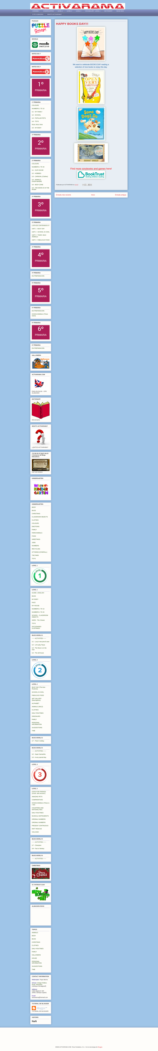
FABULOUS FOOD (38, 695)
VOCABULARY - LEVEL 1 (92, 11)
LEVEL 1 (60, 11)
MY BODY (35, 599)
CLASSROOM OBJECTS (40, 517)
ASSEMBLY (35, 11)
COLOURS (35, 105)
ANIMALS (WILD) (37, 706)
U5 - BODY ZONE (37, 184)
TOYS (34, 558)
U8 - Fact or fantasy (38, 848)
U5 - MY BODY (36, 128)
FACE (34, 602)
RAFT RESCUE (37, 829)
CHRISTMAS (36, 513)
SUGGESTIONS (37, 727)
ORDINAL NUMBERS (39, 819)
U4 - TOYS (35, 121)
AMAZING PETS (37, 796)
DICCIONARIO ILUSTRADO (36, 627)
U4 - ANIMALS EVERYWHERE (37, 180)
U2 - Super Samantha (38, 754)
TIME (33, 731)
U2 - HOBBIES (36, 173)
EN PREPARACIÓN (38, 276)
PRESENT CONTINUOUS (40, 825)
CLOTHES (35, 520)
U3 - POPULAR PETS (39, 118)
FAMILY (34, 529)
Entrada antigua (120, 195)
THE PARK (35, 555)
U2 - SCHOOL (36, 115)
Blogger (100, 1047)
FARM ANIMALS (37, 533)
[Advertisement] (79, 1035)
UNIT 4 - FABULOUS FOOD (41, 240)
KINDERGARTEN (48, 11)
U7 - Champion (36, 845)
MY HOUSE (35, 605)
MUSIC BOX (120, 11)
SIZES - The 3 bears (38, 620)
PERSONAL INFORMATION (37, 723)
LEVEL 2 (69, 11)
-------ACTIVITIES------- (39, 638)
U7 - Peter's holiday (38, 741)
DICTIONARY (108, 11)
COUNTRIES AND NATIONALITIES (37, 808)
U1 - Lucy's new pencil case (40, 641)
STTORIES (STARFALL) (39, 552)
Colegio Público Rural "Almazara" (39, 983)
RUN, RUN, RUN (37, 124)
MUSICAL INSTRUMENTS (40, 816)
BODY (34, 507)
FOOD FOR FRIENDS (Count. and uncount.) (39, 792)
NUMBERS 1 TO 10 (38, 108)
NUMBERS (35, 545)
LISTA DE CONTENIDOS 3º (40, 225)
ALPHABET (35, 703)
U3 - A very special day (39, 757)
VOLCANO (35, 832)
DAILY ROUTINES (37, 713)
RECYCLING (36, 549)
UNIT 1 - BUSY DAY (38, 228)
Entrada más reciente (63, 195)
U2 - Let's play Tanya (38, 645)
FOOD (34, 536)
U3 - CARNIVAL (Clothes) (40, 176)
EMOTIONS (35, 526)
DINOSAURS (36, 716)
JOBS (34, 542)
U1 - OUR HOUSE (37, 170)
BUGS (34, 510)
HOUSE (34, 958)
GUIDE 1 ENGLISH (38, 593)
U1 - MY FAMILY (37, 112)
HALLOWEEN (36, 955)
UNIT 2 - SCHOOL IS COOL (41, 232)
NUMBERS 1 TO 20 (38, 167)
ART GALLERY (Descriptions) (36, 699)
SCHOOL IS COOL (38, 692)
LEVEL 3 (78, 11)
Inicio (93, 195)
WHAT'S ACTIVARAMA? (54, 14)
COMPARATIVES (37, 800)
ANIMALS (35, 932)
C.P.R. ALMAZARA (37, 14)
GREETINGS (36, 539)
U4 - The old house (38, 653)
